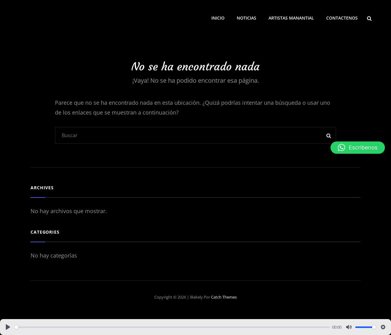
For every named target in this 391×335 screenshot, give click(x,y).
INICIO (218, 18)
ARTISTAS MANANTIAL (291, 18)
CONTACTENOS (342, 18)
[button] (358, 147)
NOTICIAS (246, 18)
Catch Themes (224, 297)
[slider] (172, 327)
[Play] (8, 327)
